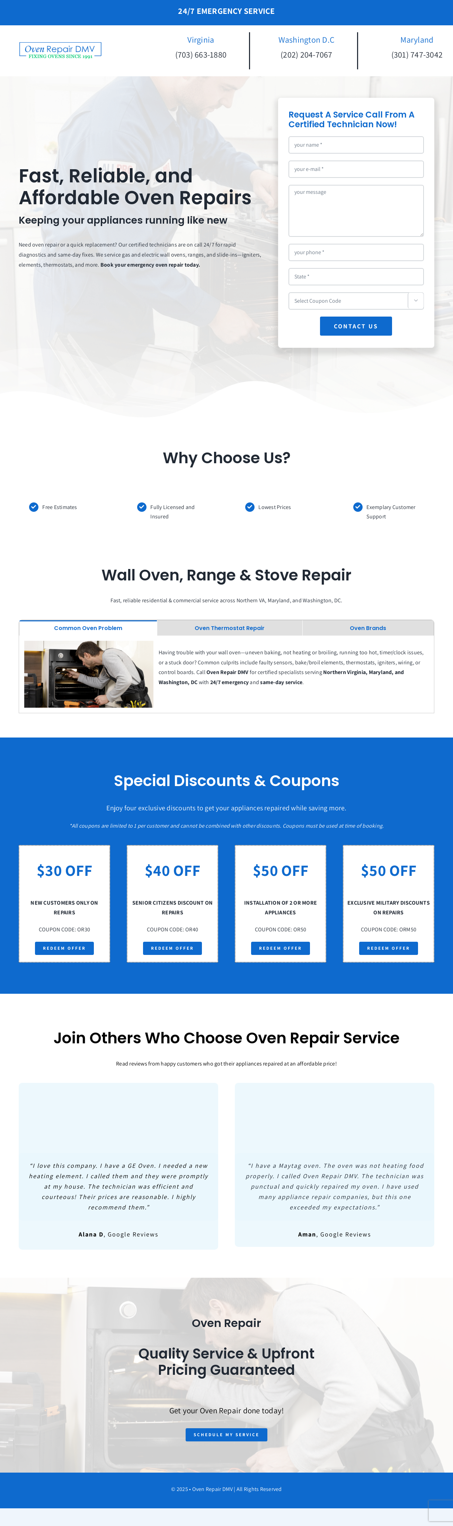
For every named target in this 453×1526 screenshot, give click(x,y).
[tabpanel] (226, 674)
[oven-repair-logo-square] (60, 44)
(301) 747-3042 (417, 54)
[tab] (88, 628)
